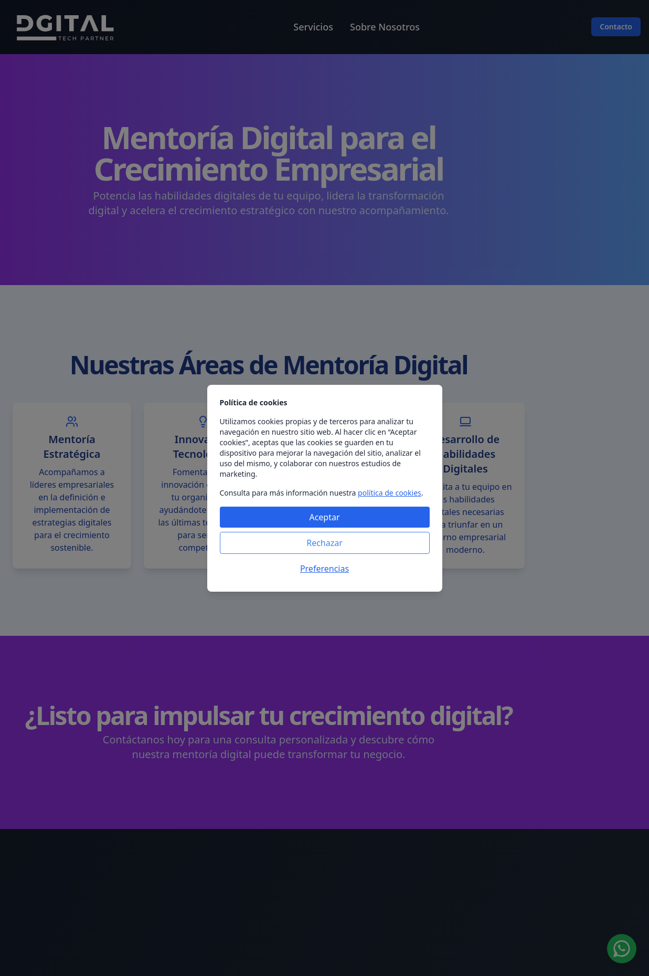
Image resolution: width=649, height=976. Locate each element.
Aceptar (324, 517)
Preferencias (324, 568)
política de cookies (389, 493)
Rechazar (324, 543)
